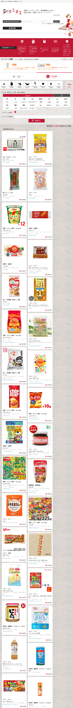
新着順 (49, 126)
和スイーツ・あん (8, 192)
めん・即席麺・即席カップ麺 (11, 299)
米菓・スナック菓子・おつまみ (12, 228)
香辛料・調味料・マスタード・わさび (14, 626)
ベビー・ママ (32, 157)
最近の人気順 (65, 126)
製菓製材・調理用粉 (34, 485)
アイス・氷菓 (7, 553)
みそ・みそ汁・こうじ (9, 157)
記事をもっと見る (67, 59)
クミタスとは (56, 15)
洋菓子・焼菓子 (33, 228)
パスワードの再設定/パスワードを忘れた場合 (52, 23)
